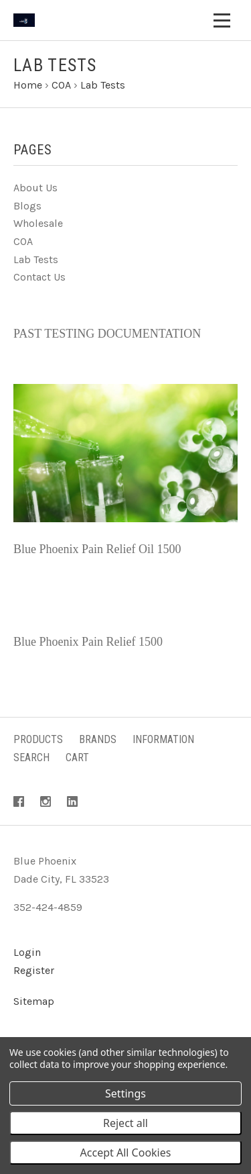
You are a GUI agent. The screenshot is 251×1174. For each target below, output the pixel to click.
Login (27, 952)
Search (31, 757)
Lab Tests (35, 259)
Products (38, 739)
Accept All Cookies (125, 1152)
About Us (35, 187)
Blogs (27, 205)
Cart (77, 757)
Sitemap (33, 1001)
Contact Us (39, 277)
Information (163, 739)
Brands (97, 739)
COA (23, 241)
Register (33, 970)
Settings (125, 1093)
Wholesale (38, 223)
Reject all (125, 1123)
